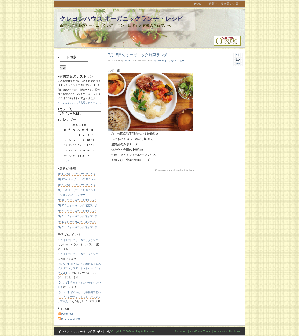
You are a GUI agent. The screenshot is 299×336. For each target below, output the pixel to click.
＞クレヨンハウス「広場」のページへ (79, 102)
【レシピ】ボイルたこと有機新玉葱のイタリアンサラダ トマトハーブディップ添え (79, 268)
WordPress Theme (200, 331)
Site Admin (181, 331)
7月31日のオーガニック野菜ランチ (78, 200)
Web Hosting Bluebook (227, 331)
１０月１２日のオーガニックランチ (78, 240)
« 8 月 (69, 161)
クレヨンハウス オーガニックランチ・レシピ (122, 18)
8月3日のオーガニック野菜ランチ (77, 179)
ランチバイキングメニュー (169, 60)
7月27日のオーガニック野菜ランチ (78, 221)
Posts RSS (67, 313)
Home (197, 3)
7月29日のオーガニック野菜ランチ (78, 211)
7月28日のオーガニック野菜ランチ (78, 216)
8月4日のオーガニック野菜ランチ (77, 173)
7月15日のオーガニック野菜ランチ (138, 55)
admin (127, 60)
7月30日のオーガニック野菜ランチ (78, 205)
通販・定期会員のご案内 (225, 3)
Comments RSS (70, 319)
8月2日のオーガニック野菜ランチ (77, 184)
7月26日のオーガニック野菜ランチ (78, 227)
